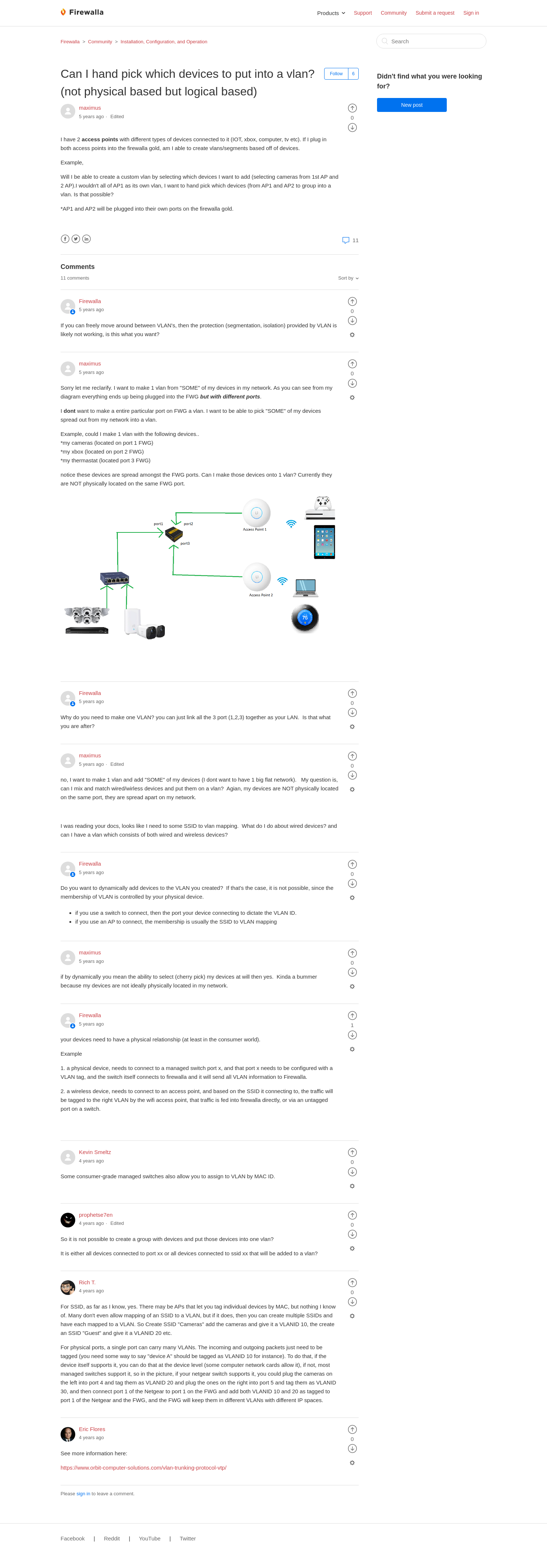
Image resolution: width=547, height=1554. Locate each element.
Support (363, 13)
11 (350, 240)
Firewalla (70, 41)
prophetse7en (96, 1215)
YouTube (149, 1538)
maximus (90, 108)
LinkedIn (86, 239)
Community (394, 13)
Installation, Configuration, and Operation (163, 41)
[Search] (431, 41)
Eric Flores (92, 1429)
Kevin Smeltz (95, 1152)
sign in (83, 1493)
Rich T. (87, 1282)
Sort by (345, 278)
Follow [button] (336, 73)
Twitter (75, 239)
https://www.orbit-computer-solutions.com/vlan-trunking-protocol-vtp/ (144, 1467)
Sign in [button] (471, 13)
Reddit (112, 1538)
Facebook (65, 239)
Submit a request (435, 13)
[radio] (352, 108)
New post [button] (412, 105)
